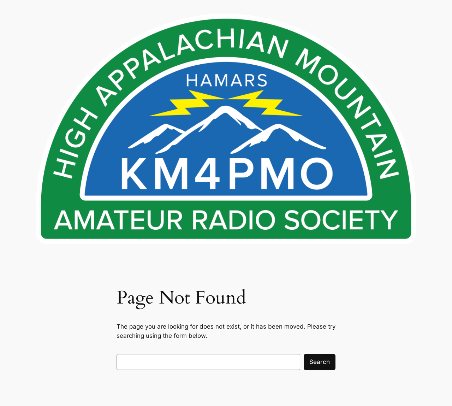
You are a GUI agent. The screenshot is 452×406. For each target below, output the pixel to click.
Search (319, 361)
